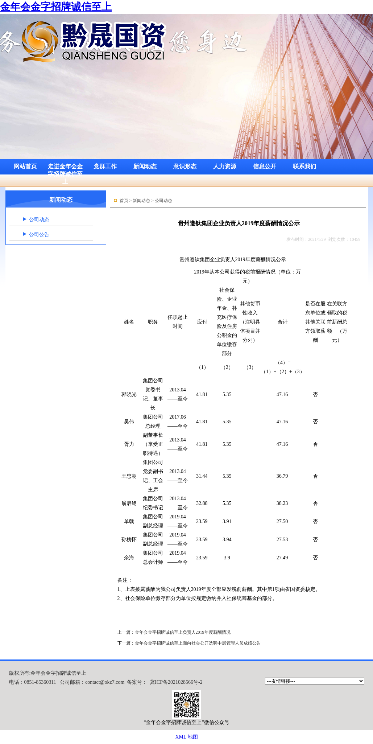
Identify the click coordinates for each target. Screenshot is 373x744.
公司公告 (39, 234)
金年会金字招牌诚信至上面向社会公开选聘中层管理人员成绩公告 (198, 643)
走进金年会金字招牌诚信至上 (65, 168)
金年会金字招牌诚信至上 (56, 6)
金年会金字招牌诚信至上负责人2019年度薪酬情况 (183, 632)
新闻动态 (145, 166)
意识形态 (184, 166)
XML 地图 (186, 737)
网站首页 (25, 166)
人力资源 (224, 166)
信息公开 (264, 166)
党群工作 (105, 166)
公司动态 (39, 219)
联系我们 (304, 166)
